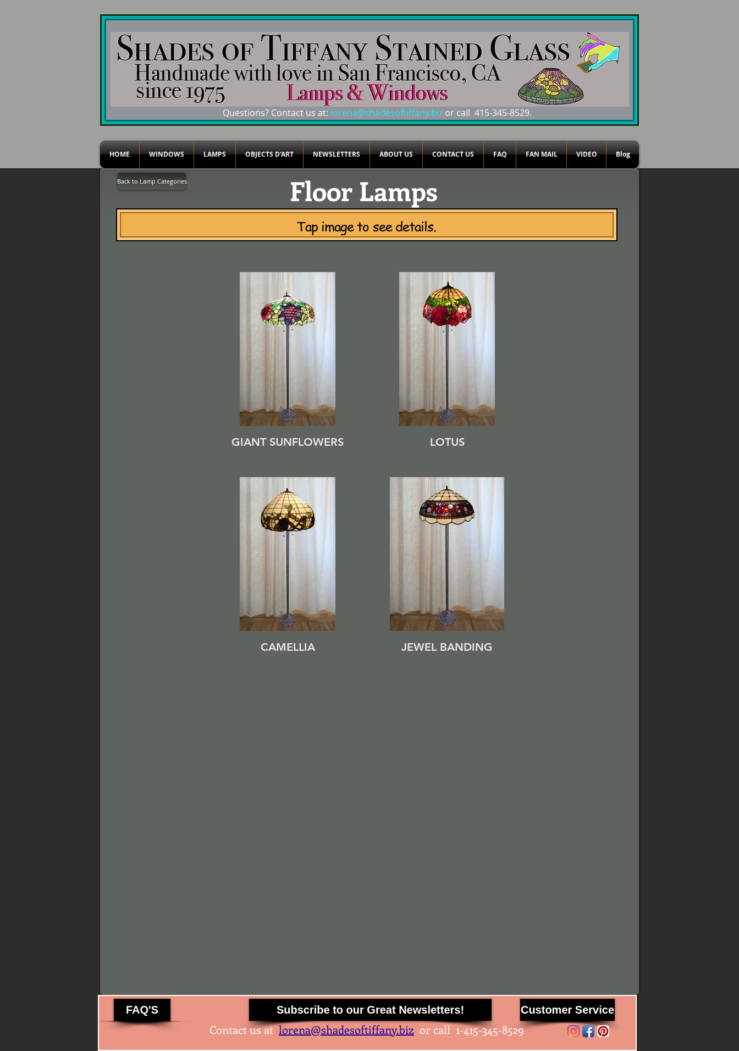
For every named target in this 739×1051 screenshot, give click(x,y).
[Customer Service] (567, 1010)
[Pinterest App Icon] (603, 1031)
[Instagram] (573, 1031)
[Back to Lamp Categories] (152, 181)
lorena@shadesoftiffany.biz (386, 113)
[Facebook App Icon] (588, 1031)
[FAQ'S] (142, 1010)
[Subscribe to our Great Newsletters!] (370, 1010)
